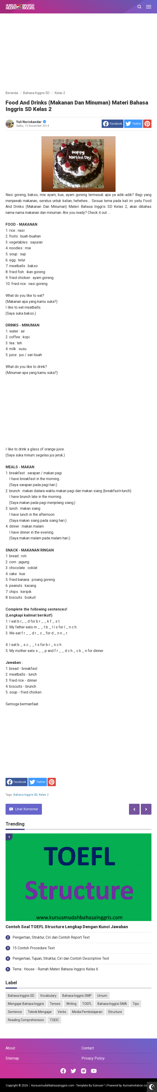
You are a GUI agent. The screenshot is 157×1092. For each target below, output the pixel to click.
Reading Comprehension (26, 1020)
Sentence (15, 1012)
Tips (136, 1004)
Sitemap (12, 1058)
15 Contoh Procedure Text (34, 948)
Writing (71, 1004)
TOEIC (54, 1020)
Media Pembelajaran (87, 1012)
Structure (115, 1012)
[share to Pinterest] (147, 124)
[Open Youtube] (94, 1071)
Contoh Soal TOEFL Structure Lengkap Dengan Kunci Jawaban (67, 926)
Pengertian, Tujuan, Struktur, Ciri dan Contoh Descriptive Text (61, 958)
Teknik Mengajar (40, 1012)
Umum (102, 995)
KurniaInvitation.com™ (136, 1085)
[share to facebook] (112, 124)
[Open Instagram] (83, 1071)
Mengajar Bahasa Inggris (26, 1004)
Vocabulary (48, 995)
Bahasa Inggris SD (25, 794)
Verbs (62, 1012)
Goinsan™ (99, 1085)
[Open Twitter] (73, 1071)
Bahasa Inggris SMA (112, 1004)
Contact (88, 1048)
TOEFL (87, 1004)
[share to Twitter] (133, 124)
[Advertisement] (79, 52)
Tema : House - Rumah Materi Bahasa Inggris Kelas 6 (55, 969)
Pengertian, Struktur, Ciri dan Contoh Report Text (51, 937)
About (10, 1048)
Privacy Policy (93, 1058)
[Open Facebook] (63, 1071)
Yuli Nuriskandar (31, 122)
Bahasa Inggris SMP (76, 995)
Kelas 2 (44, 794)
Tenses (55, 1004)
